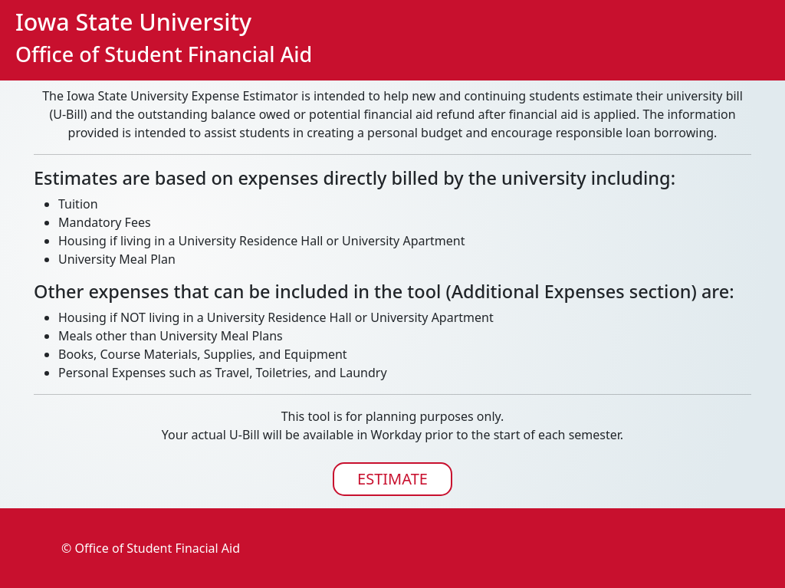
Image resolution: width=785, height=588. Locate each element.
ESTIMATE (392, 478)
